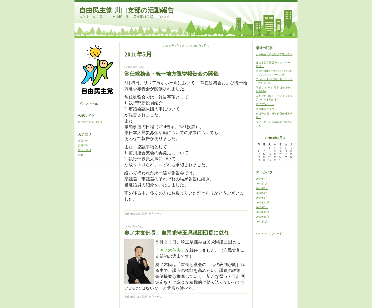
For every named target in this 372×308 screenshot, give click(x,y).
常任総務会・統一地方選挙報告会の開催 (171, 74)
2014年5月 (262, 188)
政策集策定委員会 (266, 108)
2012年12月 (262, 211)
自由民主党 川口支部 (90, 122)
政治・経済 (84, 150)
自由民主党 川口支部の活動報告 (126, 10)
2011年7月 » (201, 45)
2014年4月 (262, 192)
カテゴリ (84, 134)
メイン (186, 45)
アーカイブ (264, 172)
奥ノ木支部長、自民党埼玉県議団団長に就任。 (179, 233)
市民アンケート (265, 104)
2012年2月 (262, 221)
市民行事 (83, 140)
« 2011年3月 (171, 45)
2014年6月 (262, 183)
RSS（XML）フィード (269, 233)
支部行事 (83, 145)
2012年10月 (262, 216)
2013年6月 (262, 207)
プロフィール (88, 104)
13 (258, 154)
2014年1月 (262, 197)
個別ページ (155, 213)
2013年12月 (262, 202)
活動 (80, 155)
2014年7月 (262, 178)
